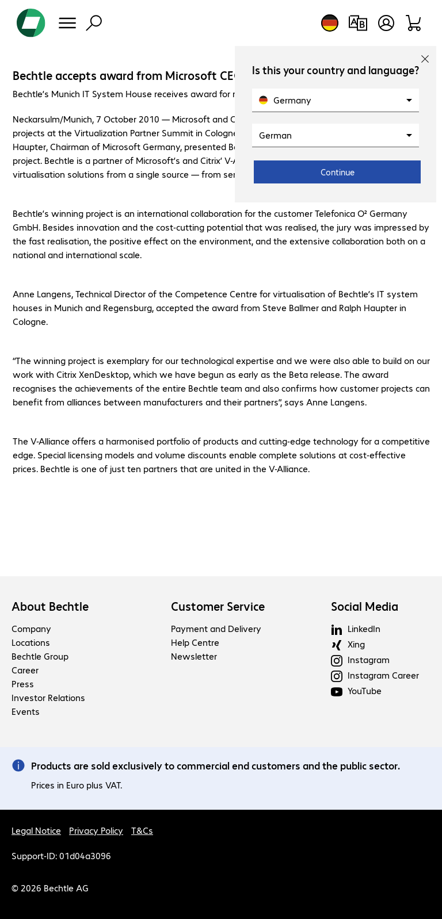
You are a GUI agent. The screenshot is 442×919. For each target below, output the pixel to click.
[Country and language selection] (329, 23)
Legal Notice (36, 830)
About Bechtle (50, 606)
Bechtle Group (40, 656)
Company (31, 628)
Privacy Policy (96, 830)
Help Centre (195, 642)
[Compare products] (358, 23)
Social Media (364, 606)
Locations (31, 642)
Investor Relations (48, 697)
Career (25, 670)
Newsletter (194, 656)
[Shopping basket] (414, 23)
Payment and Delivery (216, 628)
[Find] (94, 23)
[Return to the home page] (31, 23)
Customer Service (218, 606)
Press (23, 683)
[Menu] (67, 23)
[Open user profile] (386, 23)
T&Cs (142, 830)
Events (26, 711)
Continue (338, 172)
